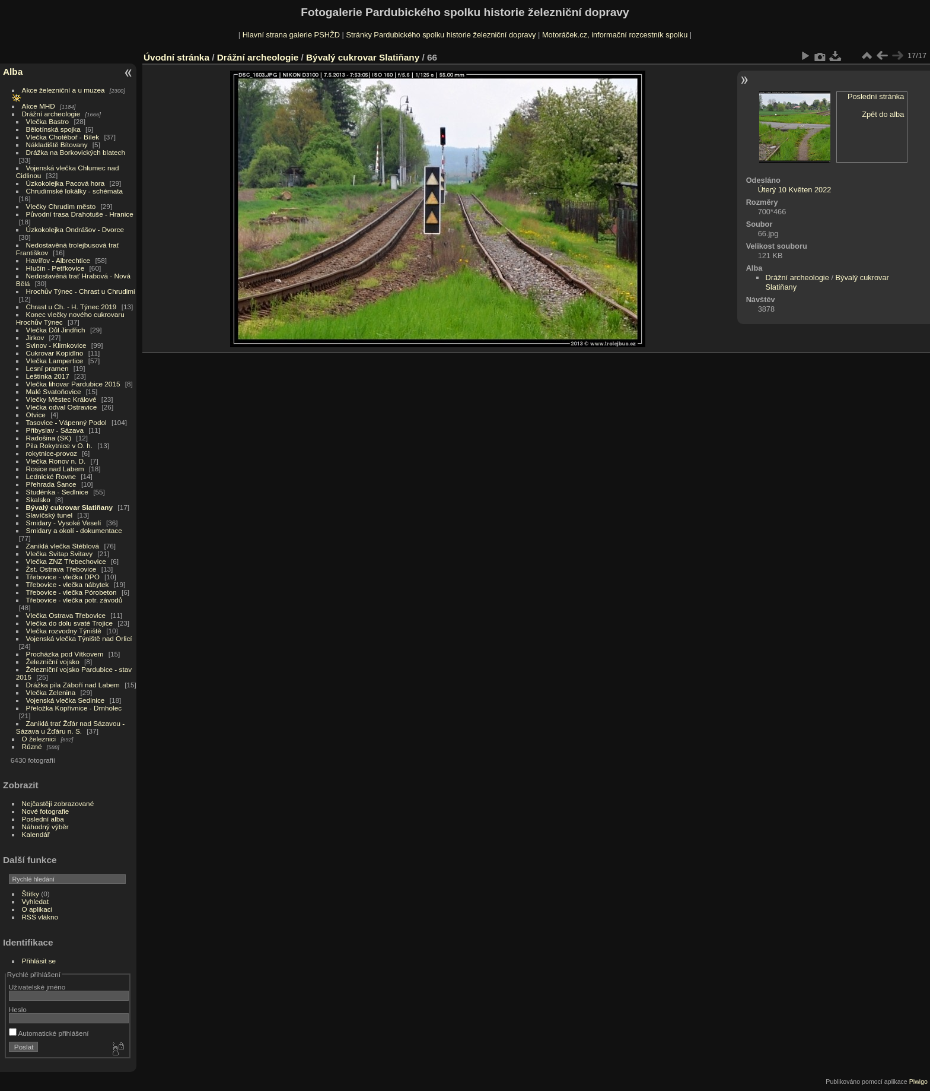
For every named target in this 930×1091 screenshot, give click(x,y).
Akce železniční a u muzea (63, 90)
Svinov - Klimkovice (56, 345)
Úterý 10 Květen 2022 (795, 189)
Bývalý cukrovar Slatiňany (69, 507)
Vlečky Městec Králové (61, 399)
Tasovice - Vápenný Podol (66, 422)
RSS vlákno (40, 917)
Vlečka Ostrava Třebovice (66, 615)
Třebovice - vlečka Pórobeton (71, 592)
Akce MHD (38, 106)
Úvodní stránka (176, 57)
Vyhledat (35, 901)
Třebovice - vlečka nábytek (67, 584)
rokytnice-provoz (51, 453)
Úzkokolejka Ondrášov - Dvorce (75, 229)
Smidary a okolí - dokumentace (74, 530)
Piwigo (918, 1081)
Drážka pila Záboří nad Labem (73, 685)
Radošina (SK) (49, 438)
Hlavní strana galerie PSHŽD (291, 34)
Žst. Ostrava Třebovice (61, 569)
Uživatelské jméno (37, 987)
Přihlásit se (39, 961)
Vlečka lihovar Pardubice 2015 (73, 384)
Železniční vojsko (54, 661)
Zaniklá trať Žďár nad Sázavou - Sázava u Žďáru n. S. (70, 727)
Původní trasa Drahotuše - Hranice (79, 214)
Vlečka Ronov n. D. (56, 461)
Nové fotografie (45, 811)
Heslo (18, 1009)
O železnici (39, 739)
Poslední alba (43, 819)
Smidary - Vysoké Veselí (63, 523)
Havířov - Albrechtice (58, 260)
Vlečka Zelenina (51, 692)
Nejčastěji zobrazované (58, 803)
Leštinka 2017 (47, 376)
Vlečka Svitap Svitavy (59, 553)
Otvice (36, 414)
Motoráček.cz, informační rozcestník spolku (614, 34)
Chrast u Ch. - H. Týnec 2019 (71, 306)
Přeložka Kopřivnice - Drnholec (74, 708)
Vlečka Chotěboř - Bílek (63, 137)
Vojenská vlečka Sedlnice (65, 700)
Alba (13, 71)
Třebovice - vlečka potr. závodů (74, 600)
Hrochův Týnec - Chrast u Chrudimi (80, 291)
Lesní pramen (47, 368)
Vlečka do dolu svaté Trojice (69, 623)
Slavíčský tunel (49, 515)
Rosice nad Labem (55, 468)
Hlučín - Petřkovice (55, 268)
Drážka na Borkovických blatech (75, 152)
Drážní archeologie (51, 114)
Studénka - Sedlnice (57, 492)
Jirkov (35, 337)
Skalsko (38, 499)
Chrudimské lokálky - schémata (74, 191)
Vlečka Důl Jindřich (55, 330)
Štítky (30, 893)
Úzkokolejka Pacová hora (65, 183)
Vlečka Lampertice (55, 360)
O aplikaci (37, 909)
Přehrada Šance (51, 484)
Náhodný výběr (45, 826)
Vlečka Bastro (47, 121)
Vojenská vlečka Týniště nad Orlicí (79, 638)
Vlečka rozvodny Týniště (63, 631)
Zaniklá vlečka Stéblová (63, 546)
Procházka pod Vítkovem (65, 654)
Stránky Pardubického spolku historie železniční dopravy (441, 34)
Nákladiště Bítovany (57, 144)
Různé (32, 746)
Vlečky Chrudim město (61, 206)
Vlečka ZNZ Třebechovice (66, 561)
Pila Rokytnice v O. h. (59, 445)
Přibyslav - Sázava (55, 430)
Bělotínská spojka (53, 129)
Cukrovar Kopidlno (55, 353)
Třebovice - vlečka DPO (63, 577)
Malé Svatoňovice (53, 391)
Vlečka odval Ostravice (61, 407)
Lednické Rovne (51, 476)
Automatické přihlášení (49, 1033)
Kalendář (36, 834)
